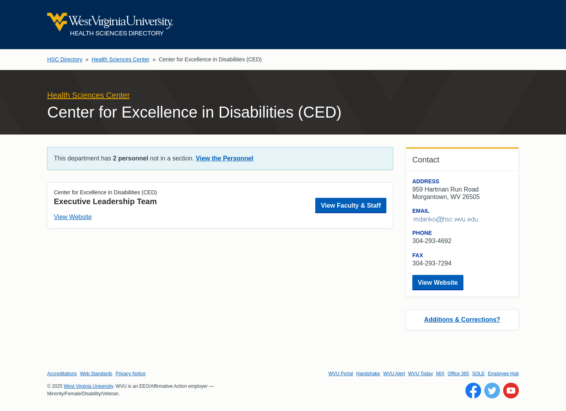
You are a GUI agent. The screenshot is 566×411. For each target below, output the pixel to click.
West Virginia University (88, 386)
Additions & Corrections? (462, 319)
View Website (73, 217)
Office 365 (458, 373)
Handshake (368, 373)
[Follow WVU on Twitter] (492, 390)
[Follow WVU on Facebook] (473, 390)
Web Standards (96, 373)
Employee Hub (503, 373)
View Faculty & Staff (351, 205)
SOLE (478, 373)
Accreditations (62, 373)
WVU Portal (341, 373)
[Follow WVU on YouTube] (511, 390)
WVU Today (420, 373)
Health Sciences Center (120, 59)
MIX (440, 373)
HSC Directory (64, 59)
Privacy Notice (131, 373)
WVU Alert (394, 373)
